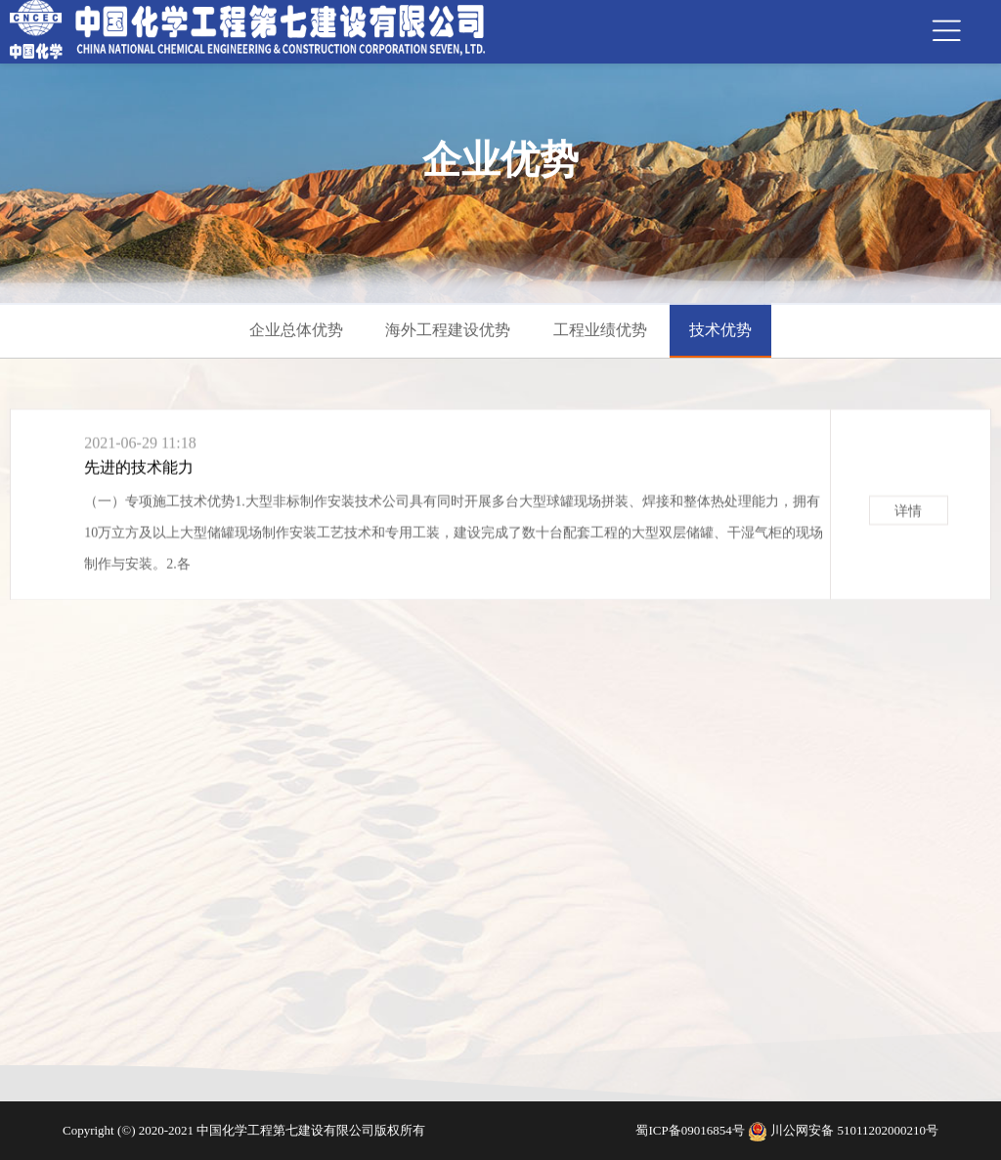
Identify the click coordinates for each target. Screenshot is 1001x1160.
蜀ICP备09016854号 (691, 1130)
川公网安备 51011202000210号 (854, 1130)
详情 (908, 515)
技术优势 (720, 330)
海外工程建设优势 (447, 330)
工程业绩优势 (600, 330)
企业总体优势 (296, 330)
